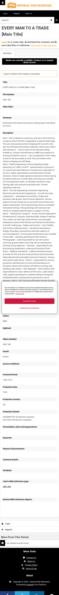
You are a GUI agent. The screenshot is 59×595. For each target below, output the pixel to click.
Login (6, 523)
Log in (5, 13)
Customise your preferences (29, 308)
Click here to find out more (43, 45)
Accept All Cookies (29, 301)
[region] (30, 297)
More (28, 13)
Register (17, 13)
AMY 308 (7, 486)
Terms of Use (31, 568)
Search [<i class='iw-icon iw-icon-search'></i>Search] (57, 20)
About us (31, 561)
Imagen (30, 584)
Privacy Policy (31, 565)
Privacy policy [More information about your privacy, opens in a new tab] (19, 294)
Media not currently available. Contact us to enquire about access (29, 61)
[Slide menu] (2, 2)
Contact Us (31, 557)
